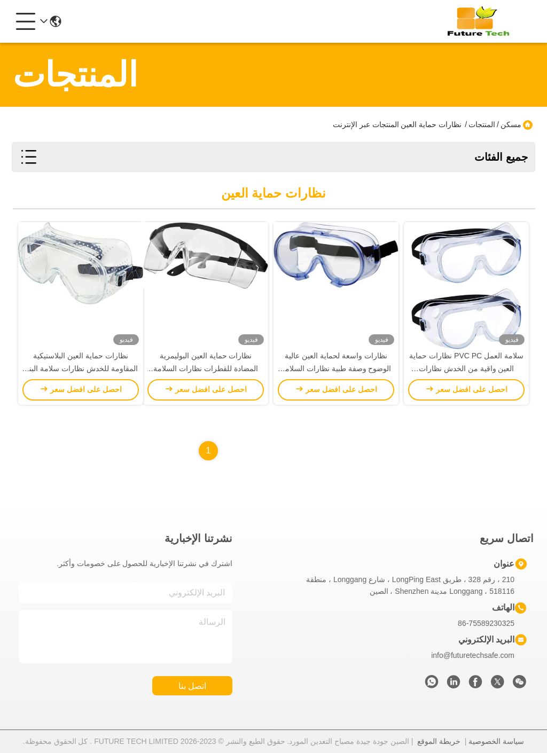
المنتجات (481, 124)
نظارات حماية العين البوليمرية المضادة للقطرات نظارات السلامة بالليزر (205, 368)
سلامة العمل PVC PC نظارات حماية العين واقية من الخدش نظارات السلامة (466, 368)
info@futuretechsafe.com (472, 655)
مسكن (511, 124)
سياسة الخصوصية (496, 741)
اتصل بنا (192, 686)
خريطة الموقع (438, 741)
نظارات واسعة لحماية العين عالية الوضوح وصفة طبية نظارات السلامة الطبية (336, 368)
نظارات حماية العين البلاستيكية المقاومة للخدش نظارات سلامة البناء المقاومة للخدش (81, 368)
